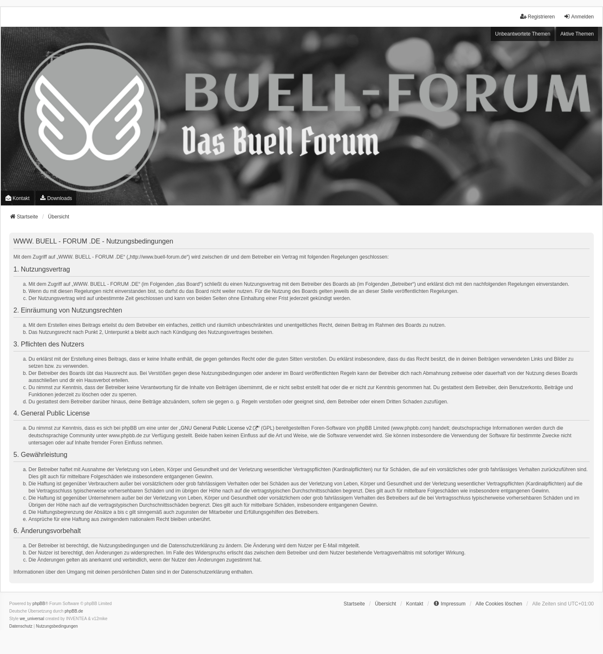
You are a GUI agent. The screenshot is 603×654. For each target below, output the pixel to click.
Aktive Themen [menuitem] (577, 34)
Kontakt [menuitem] (17, 198)
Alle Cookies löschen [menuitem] (499, 604)
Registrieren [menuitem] (537, 16)
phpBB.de (73, 611)
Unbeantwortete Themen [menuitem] (522, 34)
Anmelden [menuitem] (579, 16)
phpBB (39, 603)
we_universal (32, 618)
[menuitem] (56, 198)
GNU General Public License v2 (216, 428)
